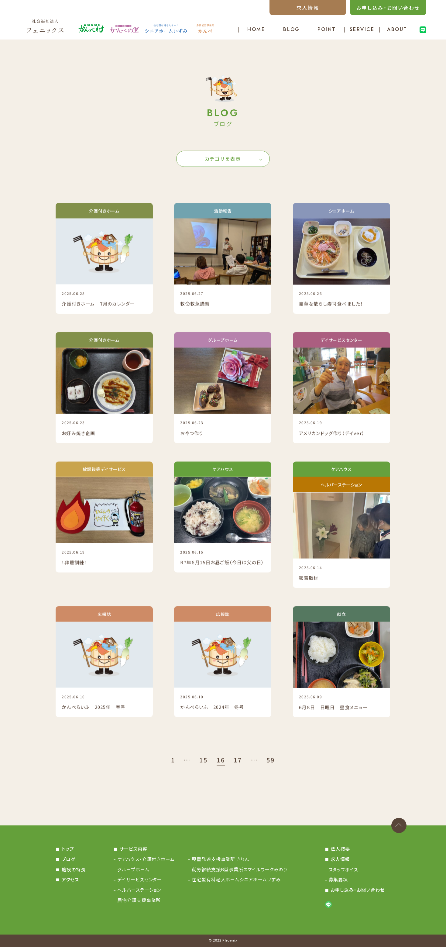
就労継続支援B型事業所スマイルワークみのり (239, 869)
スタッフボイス (343, 869)
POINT (326, 30)
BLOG (291, 30)
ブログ (68, 859)
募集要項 (338, 879)
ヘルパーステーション (139, 890)
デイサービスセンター (139, 879)
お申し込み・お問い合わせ (388, 7)
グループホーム (133, 869)
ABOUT (397, 30)
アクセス (70, 879)
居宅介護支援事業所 (139, 900)
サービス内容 (133, 848)
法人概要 (340, 848)
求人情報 (308, 7)
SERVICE (362, 30)
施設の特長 (74, 869)
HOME (256, 30)
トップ (68, 848)
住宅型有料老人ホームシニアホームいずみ (236, 879)
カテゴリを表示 (223, 160)
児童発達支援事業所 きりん (220, 859)
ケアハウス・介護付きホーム (146, 859)
